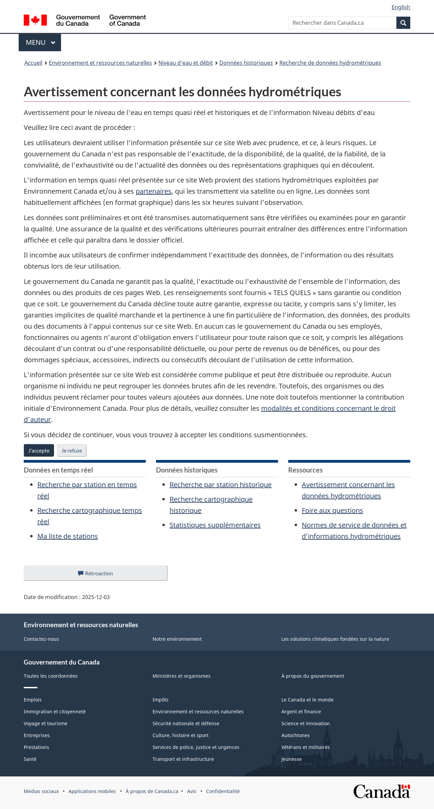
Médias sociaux (41, 791)
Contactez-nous (41, 639)
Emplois (33, 699)
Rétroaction (101, 575)
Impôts (161, 699)
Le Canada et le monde (307, 699)
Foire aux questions (332, 510)
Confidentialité (223, 791)
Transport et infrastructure (183, 759)
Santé (30, 759)
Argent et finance (301, 711)
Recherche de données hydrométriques (330, 62)
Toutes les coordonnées (51, 676)
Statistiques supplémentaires (215, 524)
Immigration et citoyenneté (55, 711)
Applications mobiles (92, 791)
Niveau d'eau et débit (185, 62)
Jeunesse (291, 759)
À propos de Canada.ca (152, 791)
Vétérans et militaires (305, 747)
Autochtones (295, 735)
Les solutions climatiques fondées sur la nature (335, 639)
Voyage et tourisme (45, 723)
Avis (191, 791)
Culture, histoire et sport (181, 735)
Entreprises (37, 735)
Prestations (36, 747)
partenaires (154, 191)
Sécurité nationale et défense (186, 723)
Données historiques (246, 62)
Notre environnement (177, 639)
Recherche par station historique (221, 484)
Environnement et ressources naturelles (100, 62)
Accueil (33, 62)
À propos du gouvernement (312, 676)
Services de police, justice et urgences (196, 747)
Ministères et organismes (182, 676)
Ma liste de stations (67, 536)
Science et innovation (305, 723)
